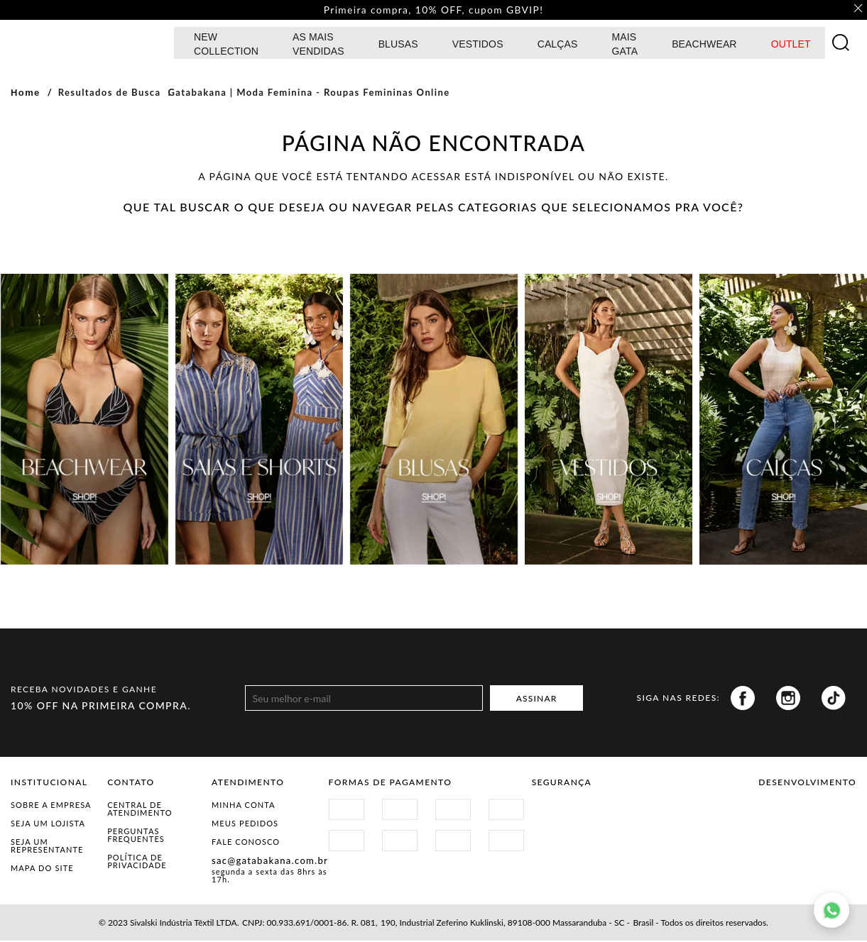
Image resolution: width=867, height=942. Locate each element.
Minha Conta (244, 806)
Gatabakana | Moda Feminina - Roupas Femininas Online (308, 93)
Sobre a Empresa (51, 806)
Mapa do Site (42, 869)
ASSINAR (536, 699)
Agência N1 (831, 820)
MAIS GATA (625, 45)
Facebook (743, 699)
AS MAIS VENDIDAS (318, 45)
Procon (643, 814)
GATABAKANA (89, 43)
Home (25, 94)
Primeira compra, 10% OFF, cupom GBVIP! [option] (433, 11)
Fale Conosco (246, 843)
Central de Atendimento (139, 810)
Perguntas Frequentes (136, 836)
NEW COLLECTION (226, 45)
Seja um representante (47, 846)
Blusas (398, 45)
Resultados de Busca (109, 93)
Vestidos (477, 45)
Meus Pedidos (245, 824)
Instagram (788, 699)
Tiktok (834, 699)
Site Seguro (565, 814)
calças (558, 45)
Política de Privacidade (137, 862)
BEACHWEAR (704, 45)
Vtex (782, 820)
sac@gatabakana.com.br (270, 862)
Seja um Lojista (48, 824)
